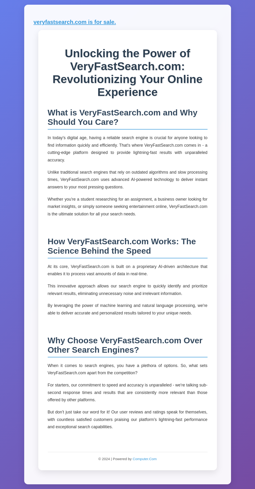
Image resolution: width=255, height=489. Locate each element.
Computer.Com (145, 459)
